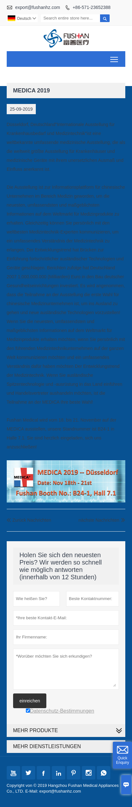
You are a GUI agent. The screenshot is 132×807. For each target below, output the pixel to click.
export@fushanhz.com (37, 7)
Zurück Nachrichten (29, 520)
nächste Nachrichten (99, 520)
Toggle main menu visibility (114, 57)
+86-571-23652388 (92, 7)
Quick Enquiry (122, 760)
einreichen (29, 700)
